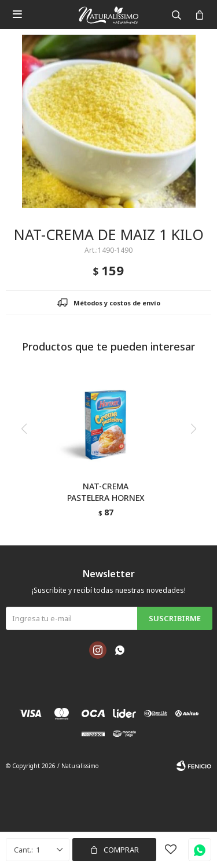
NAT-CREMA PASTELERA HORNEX (106, 492)
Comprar (121, 849)
